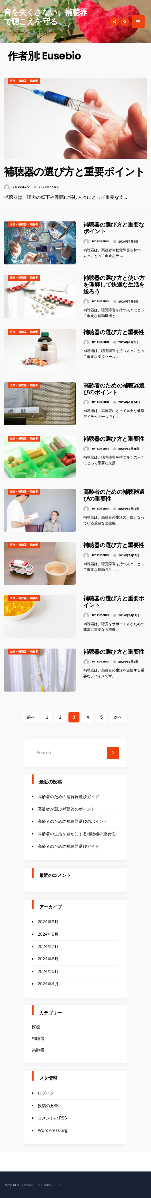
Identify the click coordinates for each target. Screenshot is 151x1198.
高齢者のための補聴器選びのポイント (114, 389)
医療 (12, 81)
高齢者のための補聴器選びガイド (68, 796)
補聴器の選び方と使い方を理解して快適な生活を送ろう (114, 285)
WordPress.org (52, 1130)
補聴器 (22, 81)
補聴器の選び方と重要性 (113, 332)
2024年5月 (48, 971)
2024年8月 (48, 934)
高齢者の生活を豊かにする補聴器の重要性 (77, 833)
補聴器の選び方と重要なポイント (114, 228)
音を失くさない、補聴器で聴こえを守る (45, 17)
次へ (118, 717)
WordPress (33, 1185)
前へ (31, 717)
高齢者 (33, 81)
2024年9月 (48, 921)
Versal (56, 1185)
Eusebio (24, 187)
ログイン (46, 1093)
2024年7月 (48, 946)
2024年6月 (48, 958)
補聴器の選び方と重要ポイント (74, 172)
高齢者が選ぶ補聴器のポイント (66, 809)
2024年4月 (48, 983)
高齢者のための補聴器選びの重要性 (114, 495)
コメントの (52, 1118)
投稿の (48, 1105)
